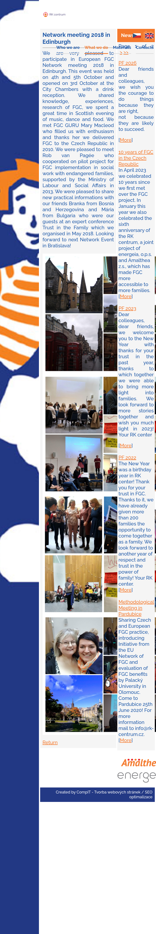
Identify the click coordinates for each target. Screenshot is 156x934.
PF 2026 (128, 63)
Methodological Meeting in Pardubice (136, 608)
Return (50, 742)
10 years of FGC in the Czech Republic (136, 158)
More (125, 140)
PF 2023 (127, 308)
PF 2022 (127, 458)
